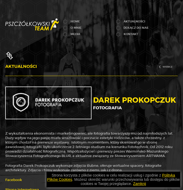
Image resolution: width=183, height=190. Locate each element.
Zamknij (139, 184)
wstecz (167, 66)
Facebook (13, 180)
